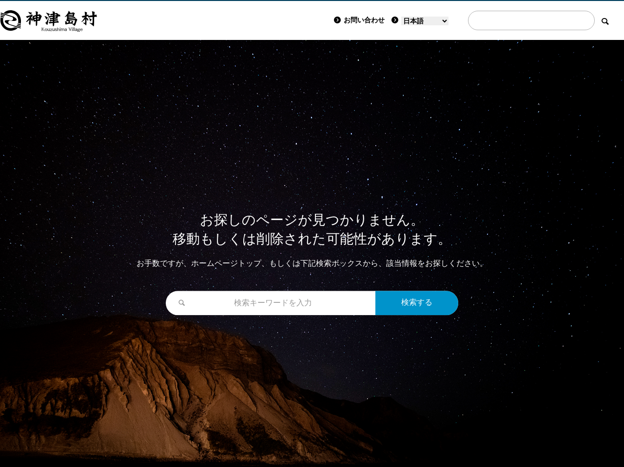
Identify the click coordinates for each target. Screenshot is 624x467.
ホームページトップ (226, 263)
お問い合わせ (359, 20)
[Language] (424, 21)
